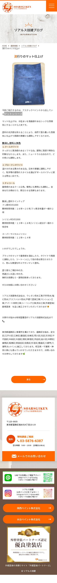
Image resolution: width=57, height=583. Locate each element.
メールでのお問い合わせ (31, 456)
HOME (4, 46)
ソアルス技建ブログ (29, 46)
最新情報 (14, 46)
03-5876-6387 (31, 441)
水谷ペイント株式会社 (28, 519)
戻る (29, 379)
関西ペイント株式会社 (28, 508)
